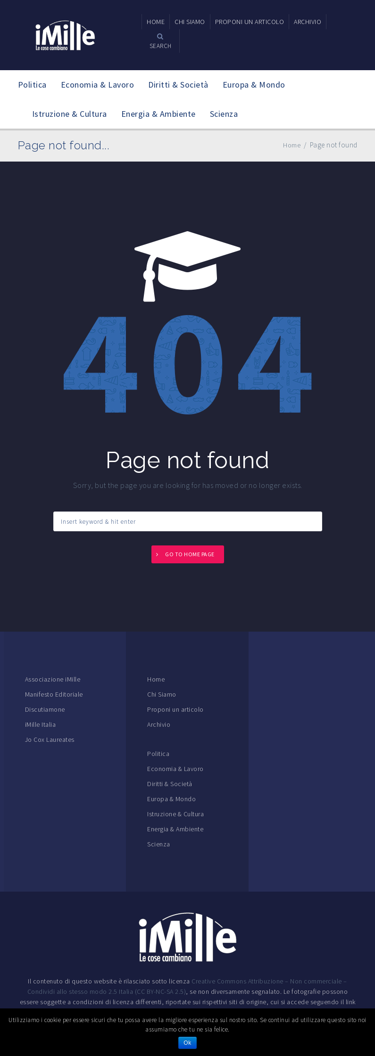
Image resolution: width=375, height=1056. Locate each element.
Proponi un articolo (175, 709)
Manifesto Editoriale (54, 694)
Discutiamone (45, 709)
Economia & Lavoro (97, 84)
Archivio (158, 724)
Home (156, 679)
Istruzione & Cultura (69, 113)
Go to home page (190, 554)
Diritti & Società (178, 84)
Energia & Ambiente (158, 113)
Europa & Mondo (254, 84)
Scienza (224, 113)
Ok (187, 1043)
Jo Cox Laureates (50, 739)
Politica (32, 84)
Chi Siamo (161, 694)
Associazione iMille (53, 679)
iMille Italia (40, 724)
